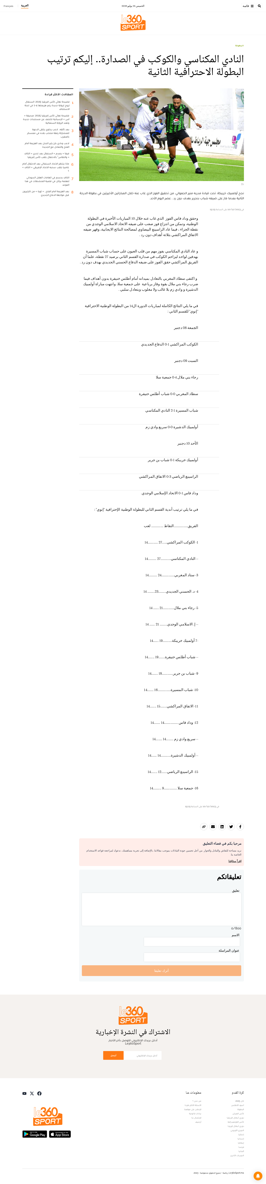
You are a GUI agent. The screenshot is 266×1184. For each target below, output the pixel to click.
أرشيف (198, 1122)
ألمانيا (241, 1151)
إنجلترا (241, 1134)
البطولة (239, 45)
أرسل (113, 1055)
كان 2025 (239, 1101)
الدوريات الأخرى (237, 1155)
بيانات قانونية (195, 1113)
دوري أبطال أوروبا (236, 1126)
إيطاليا (241, 1143)
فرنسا (241, 1147)
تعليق (235, 890)
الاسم (235, 935)
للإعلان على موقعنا (192, 1109)
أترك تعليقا (161, 971)
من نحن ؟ (197, 1101)
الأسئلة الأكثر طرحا (193, 1105)
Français (8, 6)
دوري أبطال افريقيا (235, 1117)
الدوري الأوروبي (237, 1130)
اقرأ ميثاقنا (234, 861)
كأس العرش (238, 1113)
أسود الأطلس (237, 1105)
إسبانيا (241, 1138)
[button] (258, 1176)
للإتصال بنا (196, 1117)
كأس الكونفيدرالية (236, 1122)
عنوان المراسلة (229, 950)
